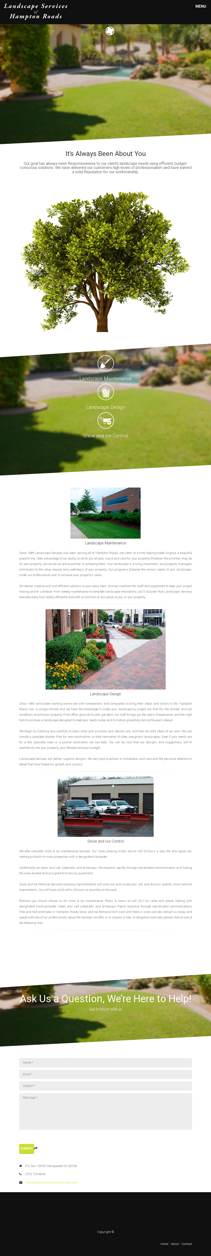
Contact (186, 1244)
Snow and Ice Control (105, 841)
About (175, 1244)
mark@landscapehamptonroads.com (48, 1182)
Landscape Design (105, 694)
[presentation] (55, 1139)
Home (164, 1244)
